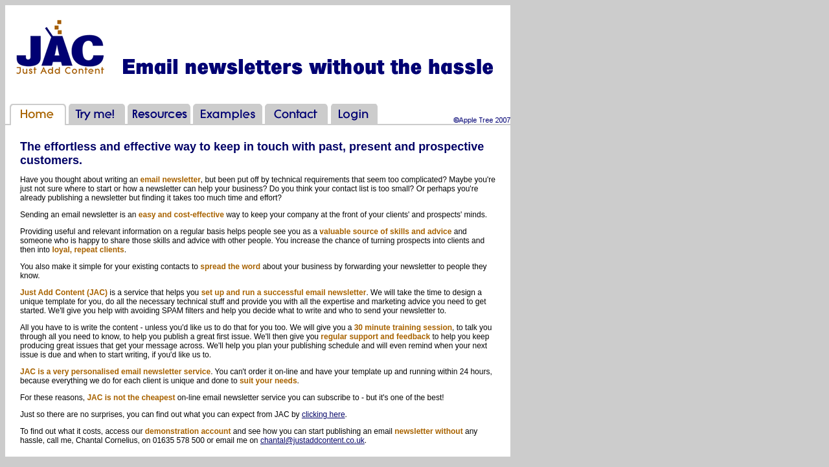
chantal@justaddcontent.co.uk (312, 440)
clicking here (323, 414)
